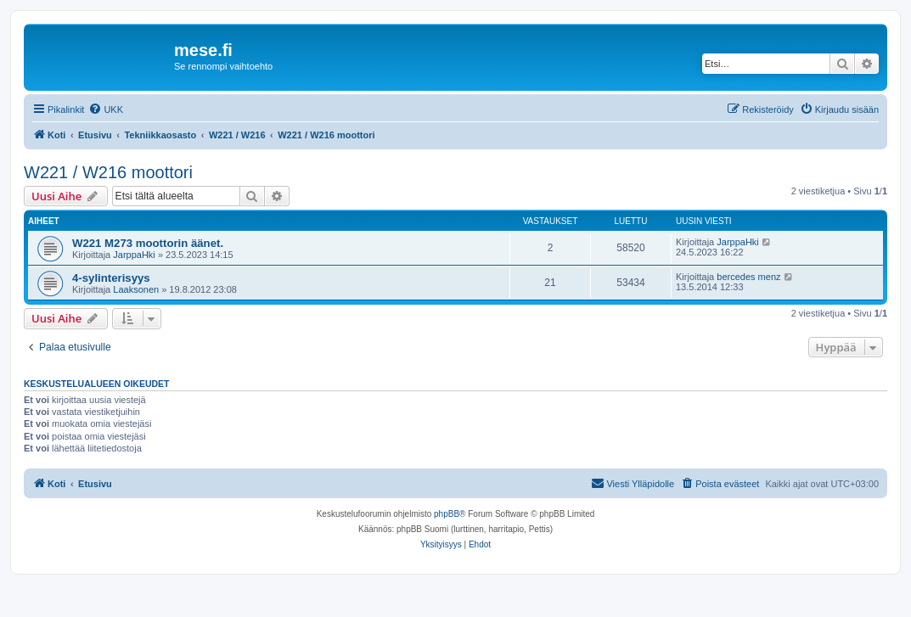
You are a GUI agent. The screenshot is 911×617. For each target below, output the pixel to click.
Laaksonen (136, 289)
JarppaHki (134, 255)
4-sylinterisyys (111, 278)
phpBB (446, 514)
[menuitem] (105, 109)
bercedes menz (748, 277)
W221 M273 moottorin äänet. (147, 243)
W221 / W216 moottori (108, 172)
